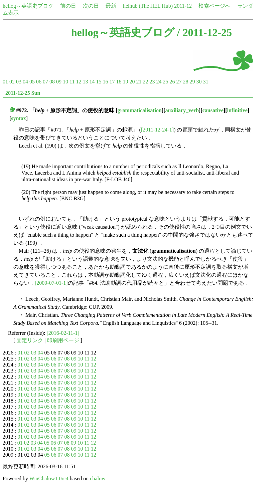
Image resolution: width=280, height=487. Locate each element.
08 (52, 81)
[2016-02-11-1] (63, 333)
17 (112, 81)
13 (85, 81)
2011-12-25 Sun (22, 93)
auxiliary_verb (182, 110)
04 (25, 81)
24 (158, 81)
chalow (97, 478)
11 (72, 81)
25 (165, 81)
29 (192, 81)
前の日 (68, 6)
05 (32, 81)
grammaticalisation (140, 110)
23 (152, 81)
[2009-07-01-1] (51, 283)
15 (98, 81)
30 (198, 81)
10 (65, 81)
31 (205, 81)
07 (45, 81)
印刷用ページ (63, 340)
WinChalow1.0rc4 (48, 478)
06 (38, 81)
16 (105, 81)
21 (138, 81)
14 (92, 81)
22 (145, 81)
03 (18, 81)
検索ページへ (214, 6)
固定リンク (29, 340)
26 (172, 81)
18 (118, 81)
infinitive (237, 110)
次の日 (91, 6)
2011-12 (183, 6)
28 (185, 81)
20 (132, 81)
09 (58, 81)
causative (213, 110)
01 (5, 81)
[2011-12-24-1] (157, 130)
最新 (111, 6)
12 (78, 81)
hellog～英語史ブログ (28, 6)
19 (125, 81)
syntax (18, 118)
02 (12, 81)
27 (178, 81)
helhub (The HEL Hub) (148, 6)
